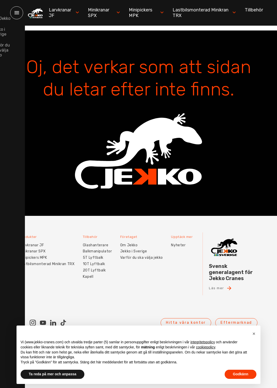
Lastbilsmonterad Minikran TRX (205, 12)
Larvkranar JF (67, 12)
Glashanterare (97, 240)
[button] (254, 334)
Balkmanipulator (99, 246)
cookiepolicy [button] (205, 347)
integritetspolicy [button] (202, 342)
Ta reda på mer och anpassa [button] (52, 374)
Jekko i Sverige (137, 246)
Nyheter (183, 240)
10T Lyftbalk (96, 259)
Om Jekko (132, 240)
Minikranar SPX (107, 12)
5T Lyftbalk (95, 252)
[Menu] (16, 12)
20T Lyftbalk (96, 265)
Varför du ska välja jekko (145, 252)
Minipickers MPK (148, 12)
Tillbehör (254, 10)
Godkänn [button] (240, 374)
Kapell (90, 271)
